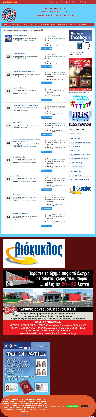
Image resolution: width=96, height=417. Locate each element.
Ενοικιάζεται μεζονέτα (20, 35)
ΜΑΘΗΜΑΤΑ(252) (76, 163)
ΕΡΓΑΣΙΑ (25, 93)
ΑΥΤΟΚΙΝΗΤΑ (26, 127)
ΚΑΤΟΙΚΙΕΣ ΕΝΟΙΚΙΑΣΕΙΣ (29, 40)
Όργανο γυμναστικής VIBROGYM (24, 71)
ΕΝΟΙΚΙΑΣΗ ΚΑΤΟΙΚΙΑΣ (20, 214)
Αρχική (51, 2)
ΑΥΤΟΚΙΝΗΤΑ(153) (76, 134)
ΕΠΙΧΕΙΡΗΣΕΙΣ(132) (77, 146)
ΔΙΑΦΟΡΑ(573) (75, 138)
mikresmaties (16, 75)
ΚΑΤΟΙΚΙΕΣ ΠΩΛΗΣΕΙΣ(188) (79, 158)
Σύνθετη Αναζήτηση (62, 24)
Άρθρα (69, 2)
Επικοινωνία (90, 2)
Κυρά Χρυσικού (61, 38)
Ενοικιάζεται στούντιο (20, 176)
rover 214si (16, 122)
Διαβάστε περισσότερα (47, 48)
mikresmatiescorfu (17, 39)
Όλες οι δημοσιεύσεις (14, 24)
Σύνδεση (82, 2)
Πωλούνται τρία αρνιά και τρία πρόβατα (26, 105)
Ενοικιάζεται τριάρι (19, 195)
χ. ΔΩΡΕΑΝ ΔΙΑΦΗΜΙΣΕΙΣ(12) (80, 179)
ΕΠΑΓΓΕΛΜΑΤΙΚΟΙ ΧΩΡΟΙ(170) (80, 142)
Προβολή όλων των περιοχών (47, 24)
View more (25, 415)
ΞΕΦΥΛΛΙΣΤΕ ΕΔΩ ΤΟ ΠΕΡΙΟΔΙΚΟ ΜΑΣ (80, 91)
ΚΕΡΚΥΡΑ (54, 38)
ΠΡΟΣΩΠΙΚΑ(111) (76, 175)
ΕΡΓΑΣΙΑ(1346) (75, 150)
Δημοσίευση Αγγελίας (10, 2)
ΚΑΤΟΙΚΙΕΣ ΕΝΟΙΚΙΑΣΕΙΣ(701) (80, 154)
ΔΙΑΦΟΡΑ (25, 58)
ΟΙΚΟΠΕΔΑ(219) (76, 171)
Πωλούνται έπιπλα (19, 53)
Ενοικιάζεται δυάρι (19, 157)
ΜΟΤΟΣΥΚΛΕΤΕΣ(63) (77, 167)
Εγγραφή (75, 2)
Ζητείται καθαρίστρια (20, 88)
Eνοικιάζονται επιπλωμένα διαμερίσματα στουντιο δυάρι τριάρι (26, 140)
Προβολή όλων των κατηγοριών (30, 24)
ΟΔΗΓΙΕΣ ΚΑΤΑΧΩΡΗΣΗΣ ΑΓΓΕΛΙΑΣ (78, 24)
